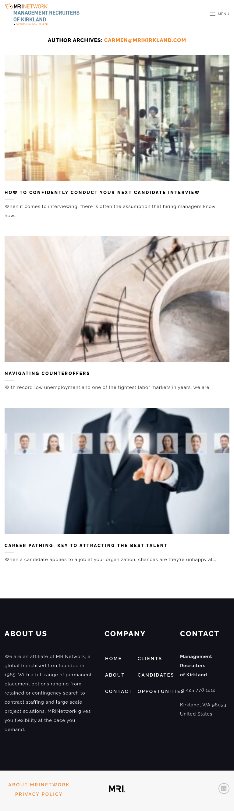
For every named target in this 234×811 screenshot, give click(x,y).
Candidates (156, 675)
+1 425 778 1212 (198, 690)
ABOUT (115, 675)
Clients (150, 658)
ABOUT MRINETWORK (39, 785)
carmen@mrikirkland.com (145, 40)
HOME (113, 658)
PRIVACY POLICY (39, 794)
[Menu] (219, 14)
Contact (118, 691)
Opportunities (161, 691)
